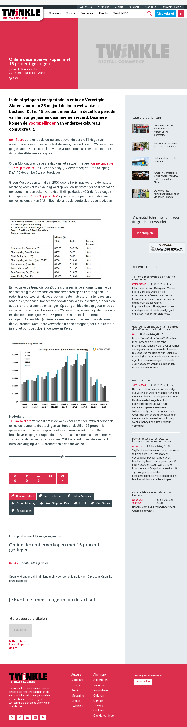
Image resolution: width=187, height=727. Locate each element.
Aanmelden (143, 681)
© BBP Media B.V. (172, 6)
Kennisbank (151, 6)
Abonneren (86, 6)
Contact (119, 6)
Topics (70, 13)
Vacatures (134, 6)
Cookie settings (104, 715)
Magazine (87, 13)
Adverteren (103, 6)
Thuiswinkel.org (20, 421)
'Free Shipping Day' (44, 196)
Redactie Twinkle (35, 72)
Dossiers (55, 13)
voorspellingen (42, 123)
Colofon (99, 695)
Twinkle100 (120, 13)
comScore (17, 140)
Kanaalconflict (29, 69)
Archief (76, 690)
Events (103, 13)
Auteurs (76, 674)
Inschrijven (145, 233)
